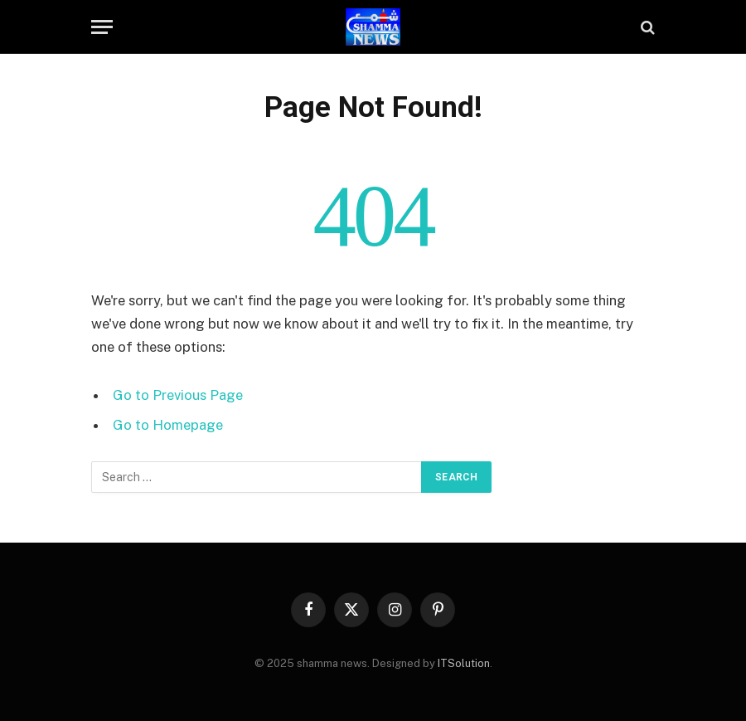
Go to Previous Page (178, 395)
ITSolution (464, 663)
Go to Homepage (168, 425)
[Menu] (102, 27)
